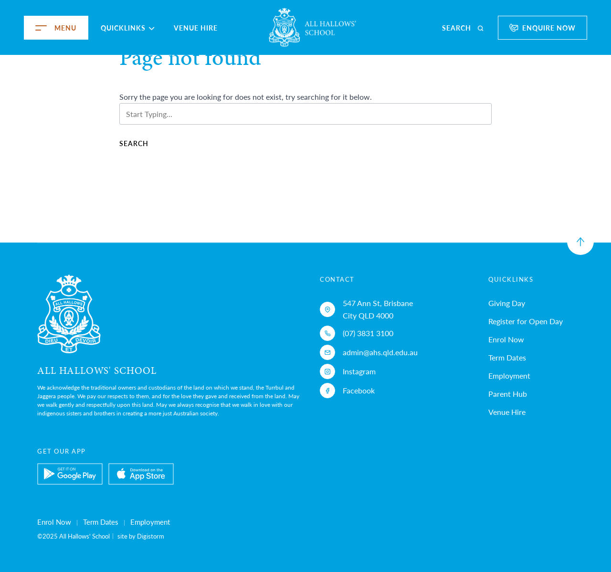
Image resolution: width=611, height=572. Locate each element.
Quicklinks (128, 27)
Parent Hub (507, 393)
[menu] (29, 28)
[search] (463, 27)
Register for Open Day (525, 321)
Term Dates (507, 357)
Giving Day (506, 302)
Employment (509, 375)
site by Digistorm (140, 535)
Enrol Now (506, 339)
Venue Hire (196, 27)
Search (133, 143)
